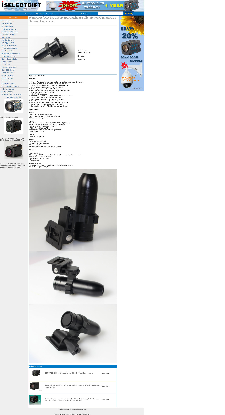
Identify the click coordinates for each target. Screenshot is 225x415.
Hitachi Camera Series (10, 48)
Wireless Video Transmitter (11, 94)
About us (32, 14)
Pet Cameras (6, 81)
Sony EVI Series (7, 26)
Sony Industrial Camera (10, 86)
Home (26, 14)
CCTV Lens (6, 64)
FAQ (37, 14)
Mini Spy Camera (8, 43)
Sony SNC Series (8, 73)
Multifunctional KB (8, 40)
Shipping (48, 14)
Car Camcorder (7, 78)
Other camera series (9, 67)
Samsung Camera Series (11, 53)
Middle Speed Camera (10, 32)
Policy (42, 14)
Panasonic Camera (8, 83)
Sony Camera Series (9, 45)
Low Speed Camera (9, 34)
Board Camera (7, 62)
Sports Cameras (7, 75)
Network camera (7, 21)
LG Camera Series (8, 51)
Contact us (55, 14)
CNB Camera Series (9, 56)
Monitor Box (6, 37)
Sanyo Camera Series (10, 59)
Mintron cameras (8, 89)
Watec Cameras (7, 92)
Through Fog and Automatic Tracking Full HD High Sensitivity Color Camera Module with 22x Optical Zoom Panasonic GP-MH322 (71, 399)
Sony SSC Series (8, 70)
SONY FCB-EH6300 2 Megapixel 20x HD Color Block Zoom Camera (69, 373)
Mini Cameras (7, 24)
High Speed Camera (9, 29)
